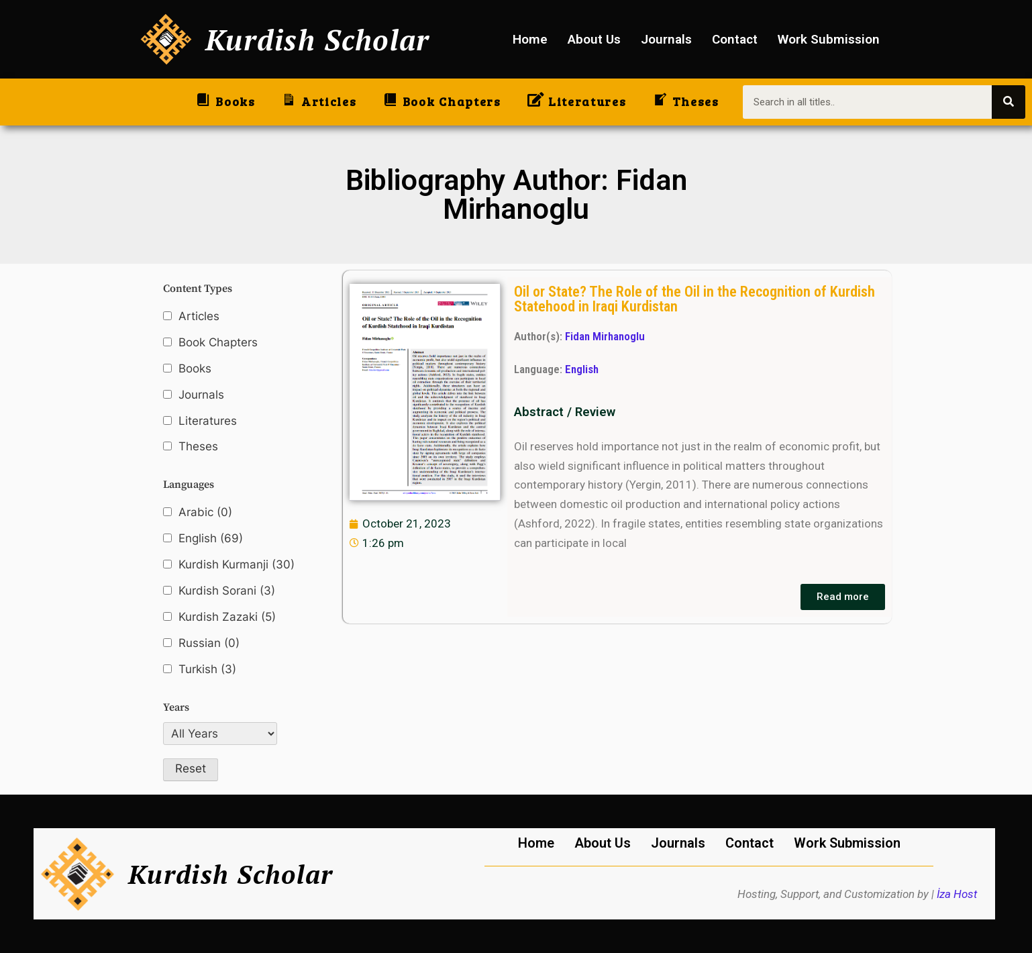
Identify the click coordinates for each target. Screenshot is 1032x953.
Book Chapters (218, 342)
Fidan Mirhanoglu (605, 336)
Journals (666, 39)
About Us (594, 39)
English (210, 538)
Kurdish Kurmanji (236, 564)
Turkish (207, 669)
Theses (198, 446)
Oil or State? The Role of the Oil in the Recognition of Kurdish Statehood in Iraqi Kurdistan (694, 299)
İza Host (957, 894)
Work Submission (829, 39)
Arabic (205, 512)
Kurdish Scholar (317, 39)
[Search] (1008, 102)
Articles (198, 316)
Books (194, 368)
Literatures (207, 421)
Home (530, 39)
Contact (735, 39)
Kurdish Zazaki (227, 617)
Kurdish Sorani (226, 591)
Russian (209, 643)
